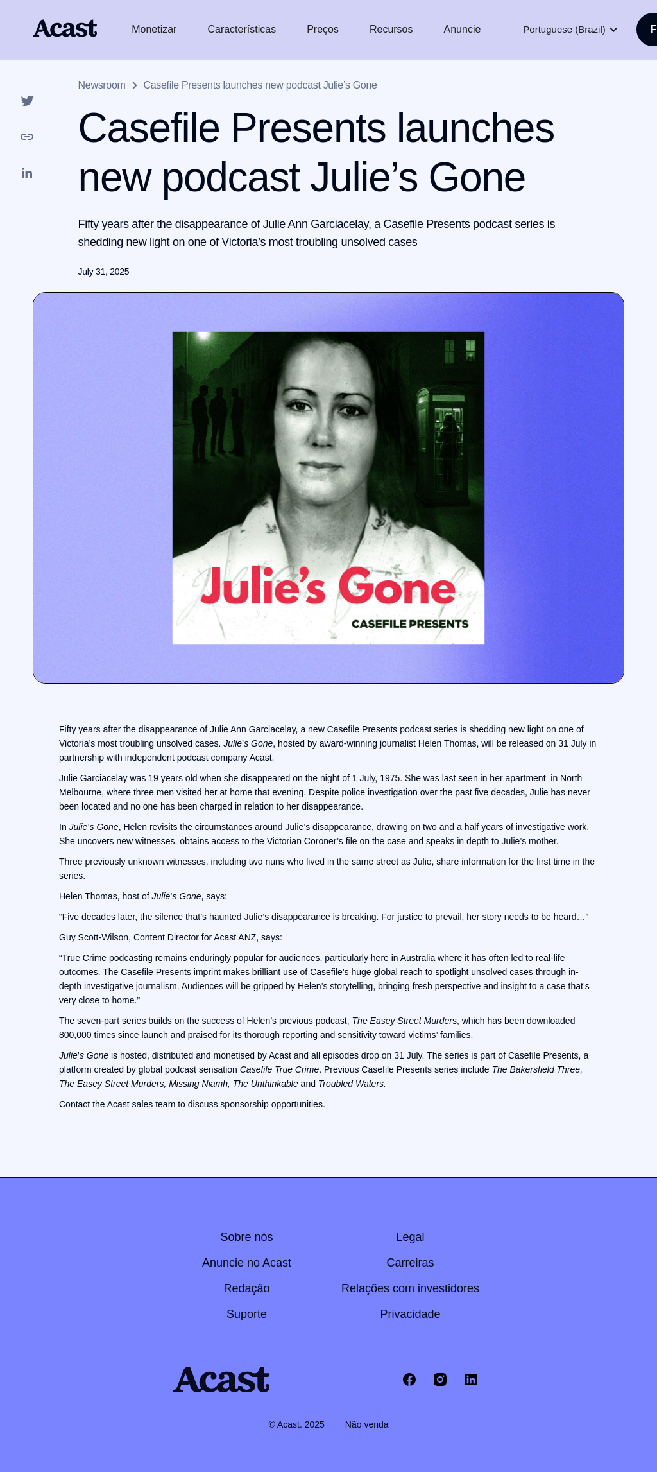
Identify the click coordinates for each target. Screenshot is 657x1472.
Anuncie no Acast (246, 1262)
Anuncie (462, 29)
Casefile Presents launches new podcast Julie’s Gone (260, 85)
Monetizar (154, 29)
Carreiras (410, 1262)
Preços (323, 29)
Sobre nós (246, 1237)
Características (241, 29)
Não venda (367, 1424)
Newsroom (102, 85)
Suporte (246, 1314)
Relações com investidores (410, 1288)
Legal (411, 1237)
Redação (246, 1288)
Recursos (391, 29)
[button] (570, 29)
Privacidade (410, 1314)
